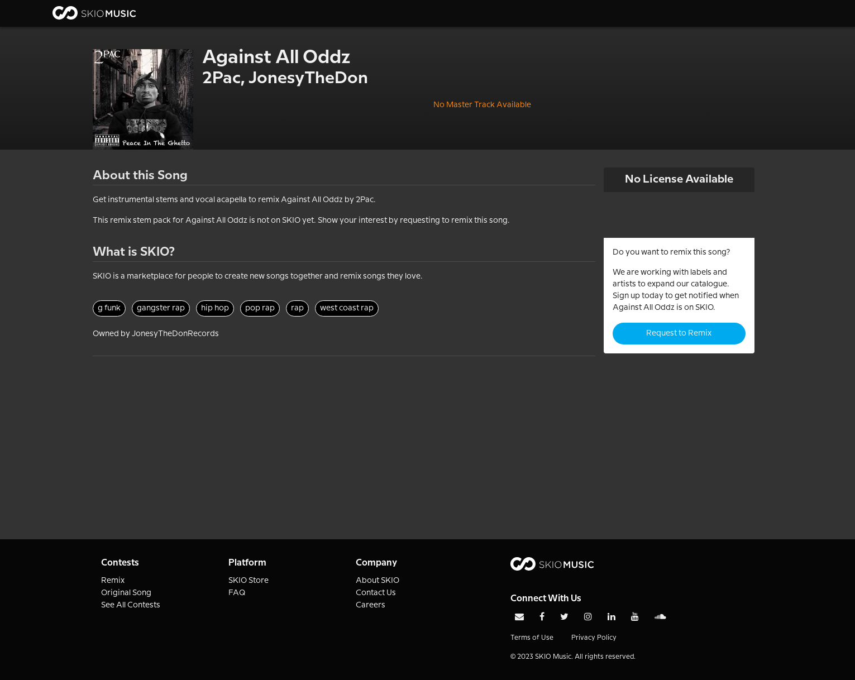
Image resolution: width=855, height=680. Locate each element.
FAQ (237, 593)
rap (297, 308)
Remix (113, 581)
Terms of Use (531, 638)
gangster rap (161, 308)
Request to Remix (678, 333)
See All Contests (130, 605)
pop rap (260, 308)
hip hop (215, 308)
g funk (109, 308)
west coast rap (347, 308)
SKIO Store (248, 581)
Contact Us (376, 593)
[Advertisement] (344, 434)
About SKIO (377, 581)
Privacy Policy (594, 638)
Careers (370, 605)
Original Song (126, 593)
